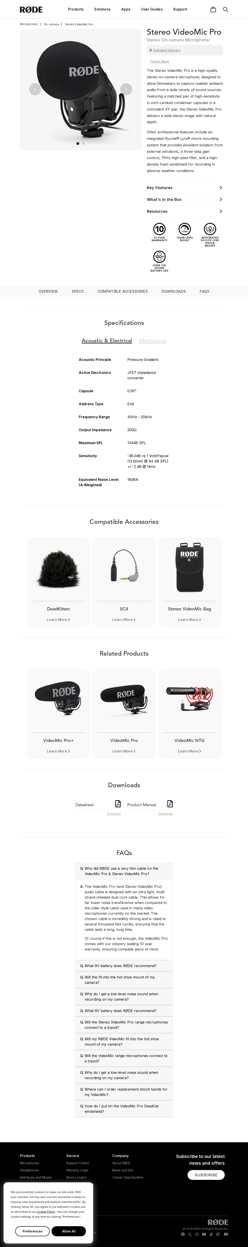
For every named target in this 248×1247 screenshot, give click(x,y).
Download (114, 813)
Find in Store (159, 61)
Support (180, 9)
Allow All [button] (68, 1231)
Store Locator (76, 1177)
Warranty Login (77, 1170)
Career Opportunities (127, 1177)
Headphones (29, 1170)
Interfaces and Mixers (36, 1177)
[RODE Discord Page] (226, 1234)
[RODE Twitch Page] (218, 1234)
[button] (35, 89)
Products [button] (76, 9)
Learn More (57, 619)
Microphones (29, 24)
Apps (125, 9)
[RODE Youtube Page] (204, 1234)
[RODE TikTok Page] (211, 1234)
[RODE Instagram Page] (197, 1234)
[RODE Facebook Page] (183, 1234)
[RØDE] (37, 9)
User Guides (151, 9)
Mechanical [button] (152, 341)
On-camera (49, 24)
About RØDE (121, 1163)
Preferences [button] (33, 1231)
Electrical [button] (107, 341)
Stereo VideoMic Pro (77, 24)
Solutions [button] (102, 9)
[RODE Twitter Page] (190, 1234)
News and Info (123, 1170)
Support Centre (77, 1163)
